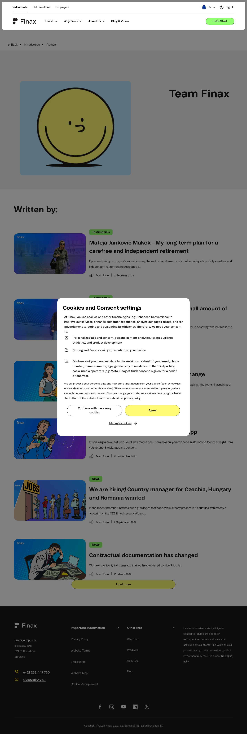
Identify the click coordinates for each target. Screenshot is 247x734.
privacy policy (132, 398)
